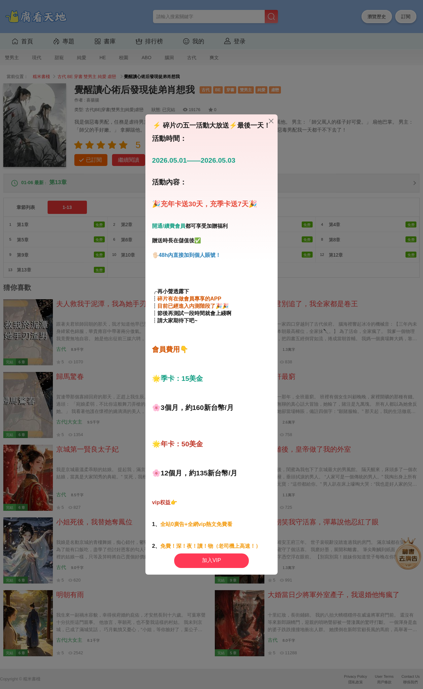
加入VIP (211, 560)
